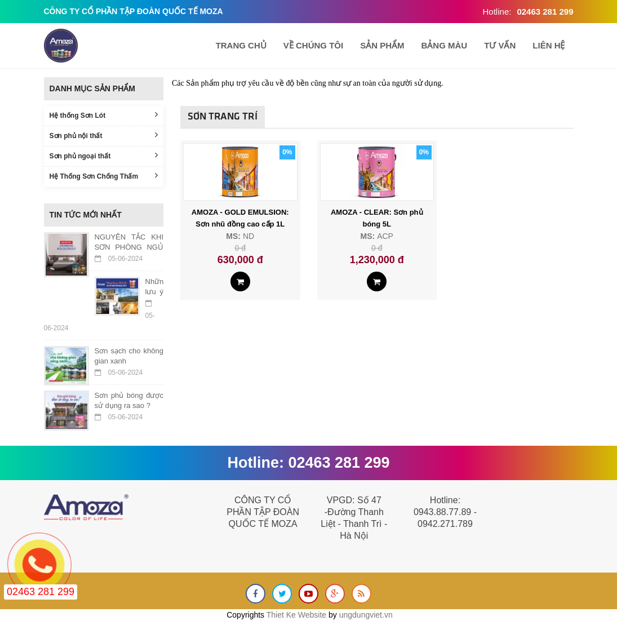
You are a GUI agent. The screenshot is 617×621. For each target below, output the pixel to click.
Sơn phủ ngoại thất (104, 155)
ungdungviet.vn (366, 614)
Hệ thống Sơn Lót (104, 114)
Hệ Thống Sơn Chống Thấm (104, 175)
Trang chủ (241, 45)
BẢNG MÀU (444, 45)
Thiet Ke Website (296, 614)
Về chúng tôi (313, 45)
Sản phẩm (382, 45)
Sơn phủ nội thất (104, 135)
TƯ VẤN (500, 45)
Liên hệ (548, 45)
